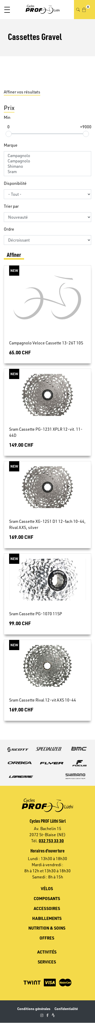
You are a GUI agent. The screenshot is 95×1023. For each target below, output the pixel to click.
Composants (47, 898)
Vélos (47, 888)
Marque (10, 145)
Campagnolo (47, 155)
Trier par (11, 206)
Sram (47, 171)
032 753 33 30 (51, 840)
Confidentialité (66, 1008)
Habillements (47, 918)
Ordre (9, 229)
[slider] (8, 134)
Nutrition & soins (46, 928)
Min (7, 117)
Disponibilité (15, 183)
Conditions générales (33, 1008)
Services (47, 961)
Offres (47, 938)
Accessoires (47, 908)
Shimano (47, 166)
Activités (46, 952)
